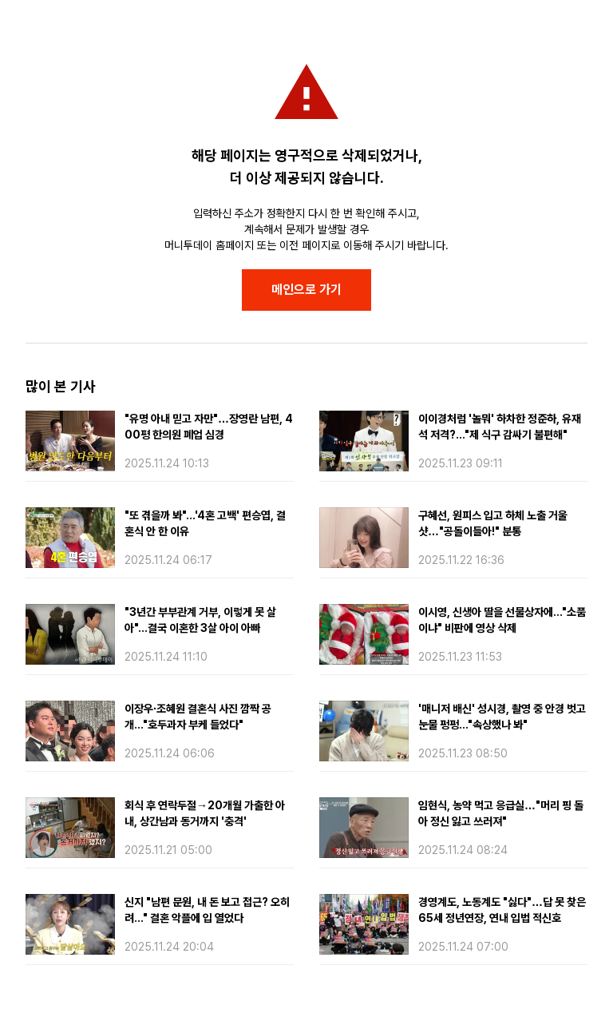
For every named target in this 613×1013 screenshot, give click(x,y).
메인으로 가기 (306, 289)
